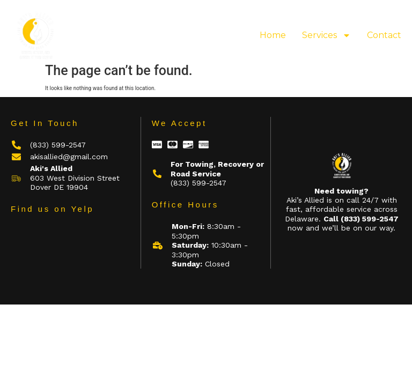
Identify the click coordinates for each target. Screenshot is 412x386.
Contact (384, 35)
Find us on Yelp (52, 208)
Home (273, 35)
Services (326, 35)
